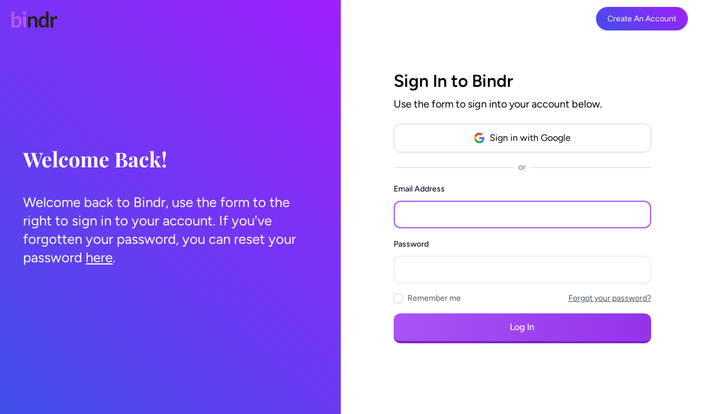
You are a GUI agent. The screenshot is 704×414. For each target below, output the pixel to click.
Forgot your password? (609, 298)
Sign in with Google (522, 138)
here (99, 257)
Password (411, 244)
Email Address (419, 189)
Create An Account (641, 19)
